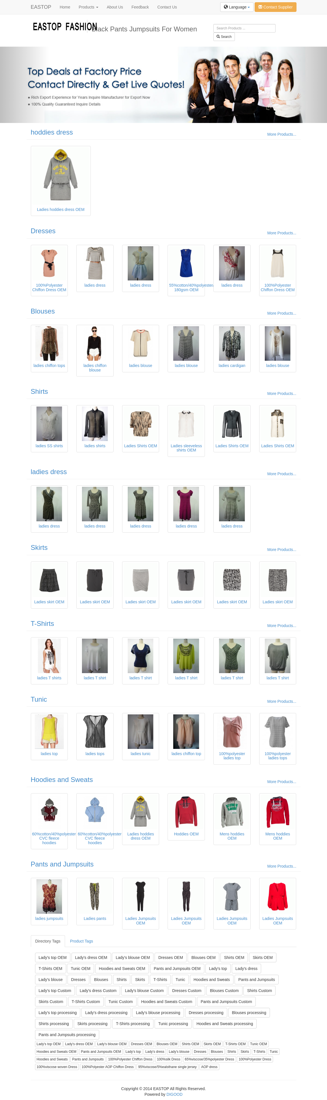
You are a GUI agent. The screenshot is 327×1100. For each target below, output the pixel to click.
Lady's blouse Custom (144, 990)
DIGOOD (174, 1094)
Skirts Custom (51, 1001)
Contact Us (167, 7)
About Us (115, 7)
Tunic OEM (80, 968)
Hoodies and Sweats (62, 779)
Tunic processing (173, 1023)
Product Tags (81, 941)
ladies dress (49, 472)
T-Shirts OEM (50, 968)
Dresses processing (206, 1012)
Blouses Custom (224, 990)
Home (65, 7)
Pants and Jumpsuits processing (67, 1034)
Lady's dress (246, 968)
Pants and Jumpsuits (62, 864)
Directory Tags (47, 941)
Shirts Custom (259, 990)
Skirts (39, 547)
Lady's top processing (58, 1012)
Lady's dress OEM (91, 957)
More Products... (281, 134)
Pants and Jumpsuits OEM (177, 968)
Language (237, 7)
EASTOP (41, 7)
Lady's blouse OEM (133, 957)
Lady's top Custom (55, 990)
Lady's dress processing (106, 1012)
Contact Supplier (275, 7)
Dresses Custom (186, 990)
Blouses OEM (203, 957)
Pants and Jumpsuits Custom (226, 1001)
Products (88, 7)
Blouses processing (249, 1012)
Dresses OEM (170, 957)
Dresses (43, 231)
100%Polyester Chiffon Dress (130, 1059)
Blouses (43, 311)
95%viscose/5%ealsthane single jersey (167, 1067)
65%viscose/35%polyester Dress (209, 1059)
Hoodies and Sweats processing (224, 1023)
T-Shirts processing (133, 1023)
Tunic (39, 699)
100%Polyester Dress (255, 1059)
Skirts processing (92, 1023)
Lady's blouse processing (158, 1012)
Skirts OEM (263, 957)
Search (223, 37)
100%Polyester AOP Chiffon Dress (108, 1067)
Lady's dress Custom (98, 990)
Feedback (140, 7)
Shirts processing (54, 1023)
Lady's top (218, 968)
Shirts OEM (234, 957)
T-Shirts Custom (86, 1001)
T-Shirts (42, 623)
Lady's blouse (51, 979)
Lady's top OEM (53, 957)
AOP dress (209, 1067)
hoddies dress (52, 132)
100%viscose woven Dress (57, 1067)
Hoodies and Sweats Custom (166, 1001)
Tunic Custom (121, 1001)
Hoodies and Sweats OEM (122, 968)
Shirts (39, 391)
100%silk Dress (168, 1059)
